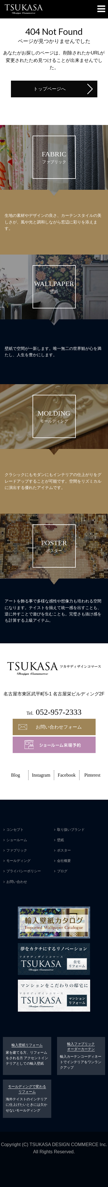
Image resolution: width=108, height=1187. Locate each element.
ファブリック (16, 850)
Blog (15, 775)
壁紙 (60, 840)
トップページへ (49, 88)
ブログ (62, 871)
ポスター (64, 850)
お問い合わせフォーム (59, 727)
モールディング (18, 861)
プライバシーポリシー (23, 871)
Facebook (66, 775)
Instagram (41, 775)
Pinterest (92, 775)
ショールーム (16, 840)
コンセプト (15, 830)
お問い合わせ (16, 882)
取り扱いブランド (71, 830)
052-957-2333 (59, 712)
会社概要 (64, 861)
